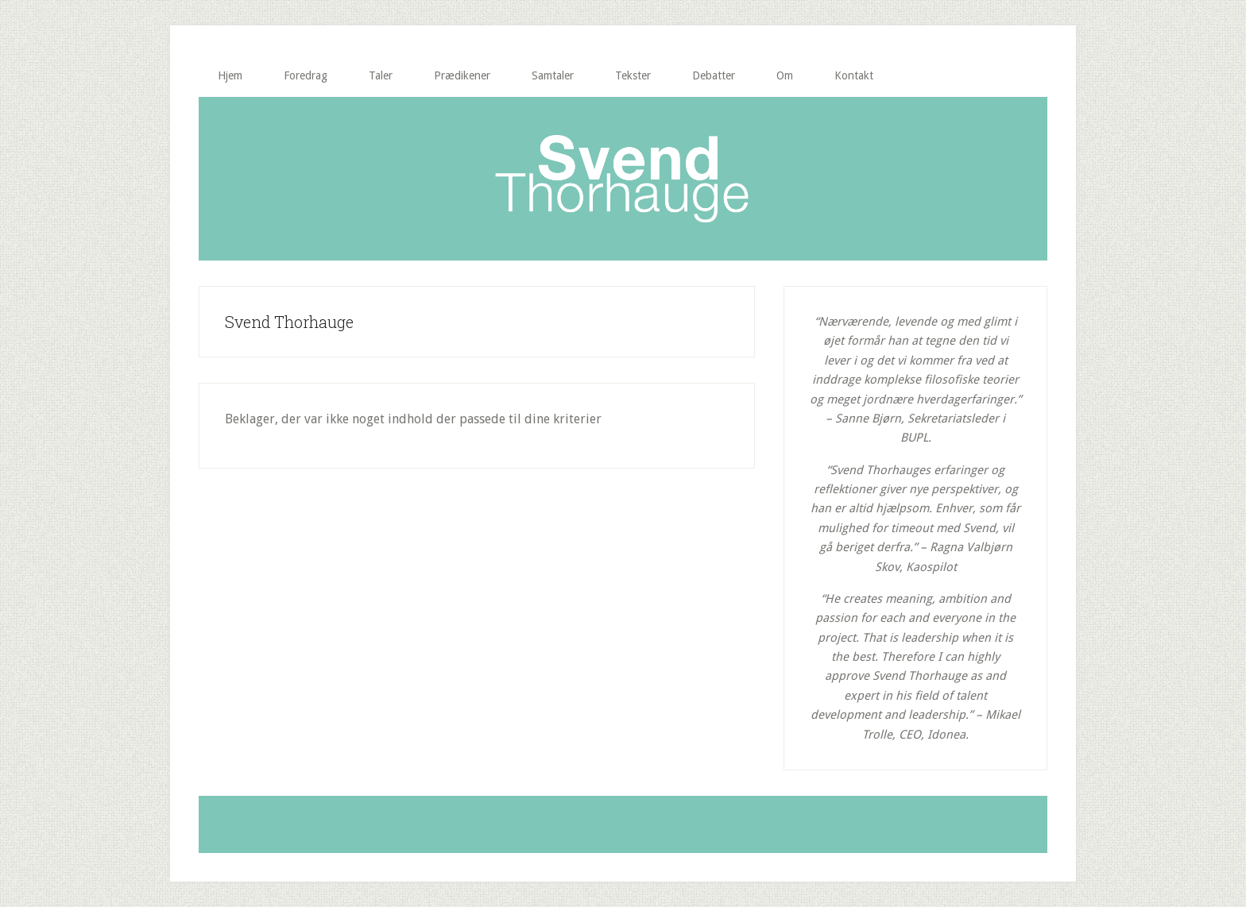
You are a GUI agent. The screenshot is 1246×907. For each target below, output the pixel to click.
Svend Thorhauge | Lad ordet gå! (623, 178)
